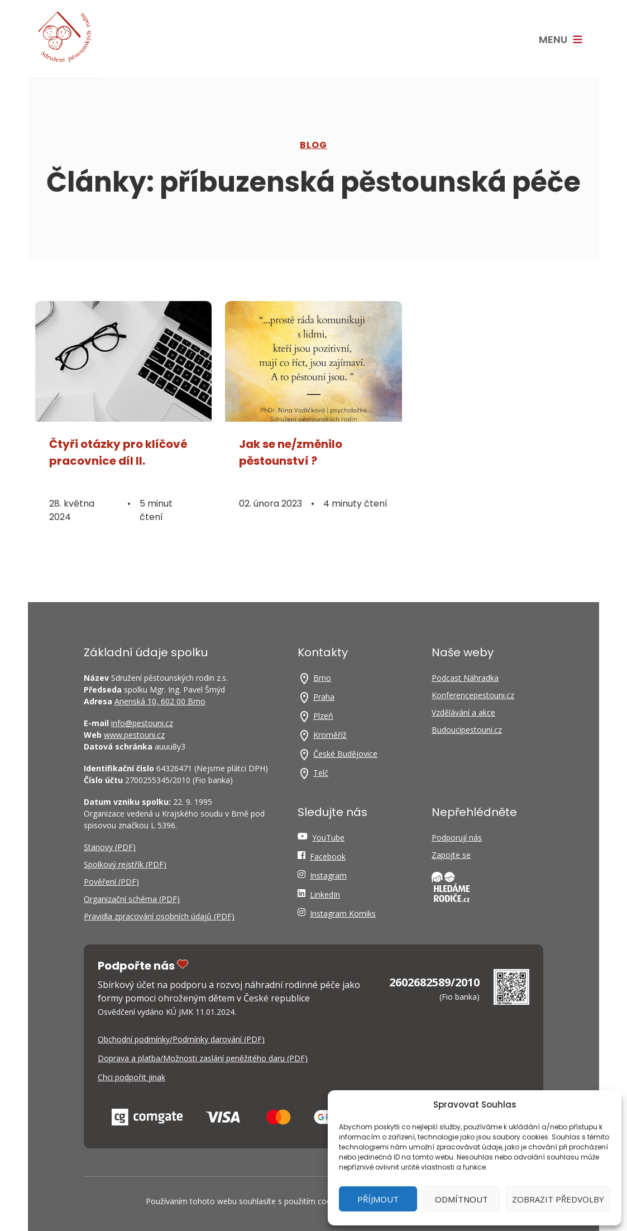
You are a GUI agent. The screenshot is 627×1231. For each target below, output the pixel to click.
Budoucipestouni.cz (467, 729)
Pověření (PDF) (111, 881)
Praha (323, 696)
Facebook (328, 856)
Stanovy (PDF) (110, 847)
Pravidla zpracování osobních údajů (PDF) (159, 916)
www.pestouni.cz (134, 734)
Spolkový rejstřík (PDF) (125, 864)
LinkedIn (325, 894)
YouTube (328, 837)
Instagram (328, 875)
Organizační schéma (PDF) (132, 899)
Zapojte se (451, 855)
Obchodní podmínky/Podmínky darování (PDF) (181, 1039)
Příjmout (378, 1199)
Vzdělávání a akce (463, 712)
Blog (313, 145)
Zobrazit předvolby (558, 1199)
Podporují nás (457, 837)
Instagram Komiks (343, 913)
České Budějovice (345, 753)
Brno (322, 677)
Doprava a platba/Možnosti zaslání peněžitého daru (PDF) (203, 1058)
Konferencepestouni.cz (473, 695)
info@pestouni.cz (142, 723)
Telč (320, 772)
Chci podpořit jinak (131, 1077)
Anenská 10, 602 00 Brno (159, 701)
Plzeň (323, 715)
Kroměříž (330, 734)
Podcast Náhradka (465, 677)
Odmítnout (461, 1199)
